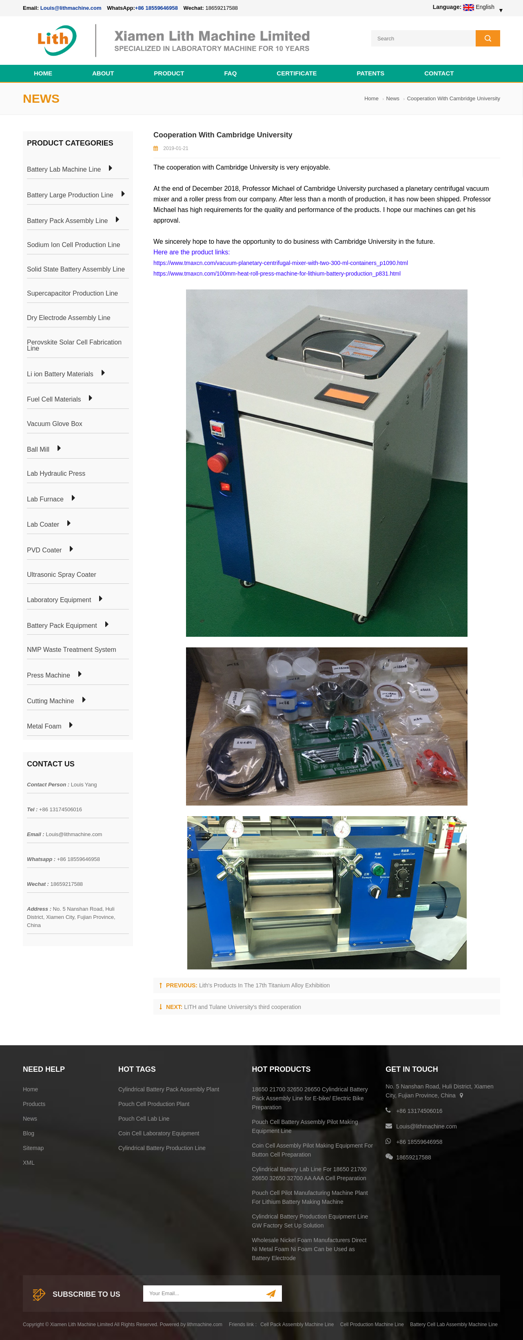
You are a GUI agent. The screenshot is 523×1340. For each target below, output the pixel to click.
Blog (28, 1132)
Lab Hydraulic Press (56, 472)
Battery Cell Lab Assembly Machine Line (454, 1323)
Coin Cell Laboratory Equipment (158, 1132)
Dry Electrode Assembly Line (69, 316)
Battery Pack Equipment (62, 624)
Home (43, 71)
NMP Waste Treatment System (71, 648)
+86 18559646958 (156, 8)
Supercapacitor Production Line (72, 292)
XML (29, 1161)
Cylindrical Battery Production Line (162, 1147)
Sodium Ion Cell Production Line (73, 244)
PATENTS (370, 71)
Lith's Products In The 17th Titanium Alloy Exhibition (264, 984)
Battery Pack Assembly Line (67, 219)
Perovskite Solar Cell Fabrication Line (74, 344)
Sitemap (33, 1147)
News (393, 97)
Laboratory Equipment (59, 599)
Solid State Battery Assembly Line (76, 268)
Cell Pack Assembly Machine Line (297, 1323)
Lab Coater (43, 523)
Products (34, 1102)
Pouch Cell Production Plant (153, 1102)
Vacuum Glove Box (54, 422)
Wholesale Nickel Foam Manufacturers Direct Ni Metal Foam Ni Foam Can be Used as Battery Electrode (309, 1248)
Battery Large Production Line (70, 194)
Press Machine (48, 674)
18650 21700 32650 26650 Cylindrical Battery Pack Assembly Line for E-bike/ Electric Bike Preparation (310, 1097)
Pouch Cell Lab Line (143, 1117)
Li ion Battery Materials (60, 373)
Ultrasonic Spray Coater (61, 573)
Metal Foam (44, 725)
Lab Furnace (45, 498)
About (103, 71)
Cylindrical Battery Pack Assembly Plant (168, 1088)
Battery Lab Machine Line (64, 169)
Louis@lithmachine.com (74, 833)
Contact (439, 71)
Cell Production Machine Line (372, 1323)
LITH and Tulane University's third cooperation (242, 1005)
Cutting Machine (50, 700)
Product (169, 71)
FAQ (230, 71)
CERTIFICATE (297, 71)
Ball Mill (38, 448)
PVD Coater (44, 549)
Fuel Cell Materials (54, 398)
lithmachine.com (204, 1323)
